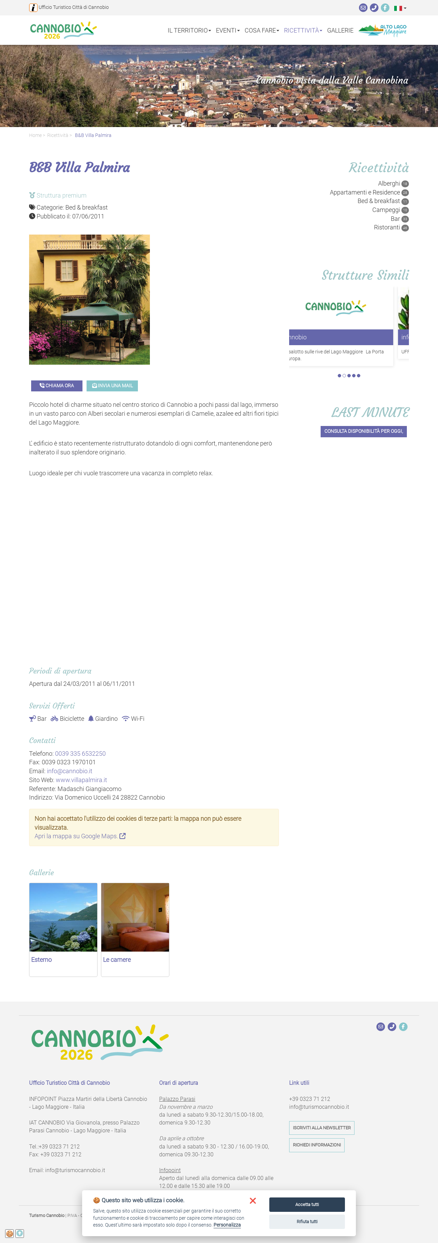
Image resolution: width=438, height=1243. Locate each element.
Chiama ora (57, 386)
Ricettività (57, 135)
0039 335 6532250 (80, 753)
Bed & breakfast (383, 201)
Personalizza (227, 1225)
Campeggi (390, 210)
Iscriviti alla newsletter (322, 1127)
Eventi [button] (228, 30)
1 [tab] (339, 375)
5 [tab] (358, 375)
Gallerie (340, 30)
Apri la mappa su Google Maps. (80, 836)
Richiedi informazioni (317, 1144)
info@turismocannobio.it (75, 1170)
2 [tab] (344, 375)
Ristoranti (391, 227)
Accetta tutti (307, 1204)
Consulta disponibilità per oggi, (363, 432)
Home (35, 135)
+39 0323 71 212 (59, 1146)
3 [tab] (349, 375)
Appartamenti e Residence (369, 192)
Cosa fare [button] (262, 30)
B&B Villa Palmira (93, 135)
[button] (400, 8)
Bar (400, 219)
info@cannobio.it (69, 771)
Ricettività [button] (303, 30)
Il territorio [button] (189, 30)
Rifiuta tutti (307, 1221)
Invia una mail (112, 386)
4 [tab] (354, 375)
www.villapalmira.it (81, 779)
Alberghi (393, 183)
